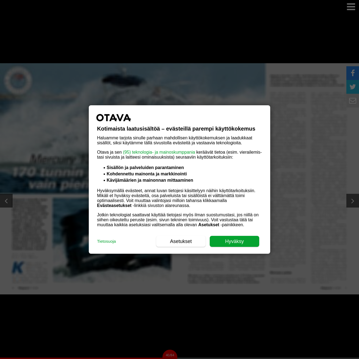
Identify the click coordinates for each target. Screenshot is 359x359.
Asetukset (181, 241)
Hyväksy (234, 241)
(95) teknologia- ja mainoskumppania (159, 152)
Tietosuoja (106, 241)
